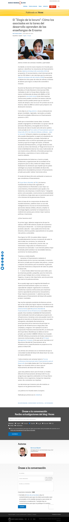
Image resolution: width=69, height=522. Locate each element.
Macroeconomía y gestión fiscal (36, 403)
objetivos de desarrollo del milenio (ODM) (31, 77)
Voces (40, 13)
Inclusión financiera (23, 403)
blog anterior (32, 111)
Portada (25, 6)
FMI (36, 182)
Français (29, 35)
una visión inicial (31, 96)
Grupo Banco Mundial (26, 182)
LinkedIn (37, 395)
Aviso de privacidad (32, 495)
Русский (46, 423)
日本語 (11, 425)
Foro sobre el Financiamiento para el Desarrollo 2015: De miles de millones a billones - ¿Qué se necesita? (35, 132)
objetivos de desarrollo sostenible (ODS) (34, 71)
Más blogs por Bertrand (38, 455)
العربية (39, 423)
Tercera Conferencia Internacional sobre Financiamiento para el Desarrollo (35, 361)
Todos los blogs (33, 6)
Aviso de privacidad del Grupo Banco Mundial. (22, 430)
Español (20, 35)
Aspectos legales (11, 514)
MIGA (34, 519)
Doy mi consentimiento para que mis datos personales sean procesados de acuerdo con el (35, 429)
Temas (40, 6)
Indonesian (19, 425)
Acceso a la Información (21, 514)
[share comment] (2, 268)
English (24, 35)
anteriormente (22, 309)
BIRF (26, 519)
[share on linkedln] (2, 261)
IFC (31, 519)
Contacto (45, 6)
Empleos (29, 514)
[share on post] (2, 258)
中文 (52, 423)
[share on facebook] (2, 255)
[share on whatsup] (2, 265)
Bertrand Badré (17, 33)
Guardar (22, 506)
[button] (58, 6)
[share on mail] (2, 252)
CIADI (9, 521)
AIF (28, 519)
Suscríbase (15, 434)
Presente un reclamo (56, 514)
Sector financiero (49, 403)
